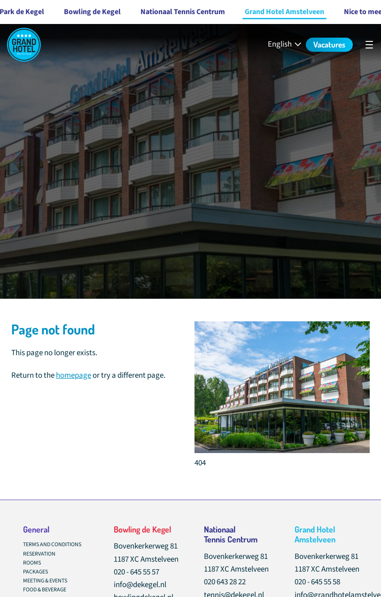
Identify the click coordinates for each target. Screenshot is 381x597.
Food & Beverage (44, 590)
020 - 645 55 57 (136, 572)
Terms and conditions (52, 545)
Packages (35, 572)
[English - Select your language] (285, 44)
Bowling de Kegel (73, 12)
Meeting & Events (45, 581)
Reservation (39, 554)
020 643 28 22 (225, 582)
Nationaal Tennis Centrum (164, 12)
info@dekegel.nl (140, 584)
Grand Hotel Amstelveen (265, 12)
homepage (73, 375)
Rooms (32, 563)
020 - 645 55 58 (317, 582)
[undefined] (369, 44)
